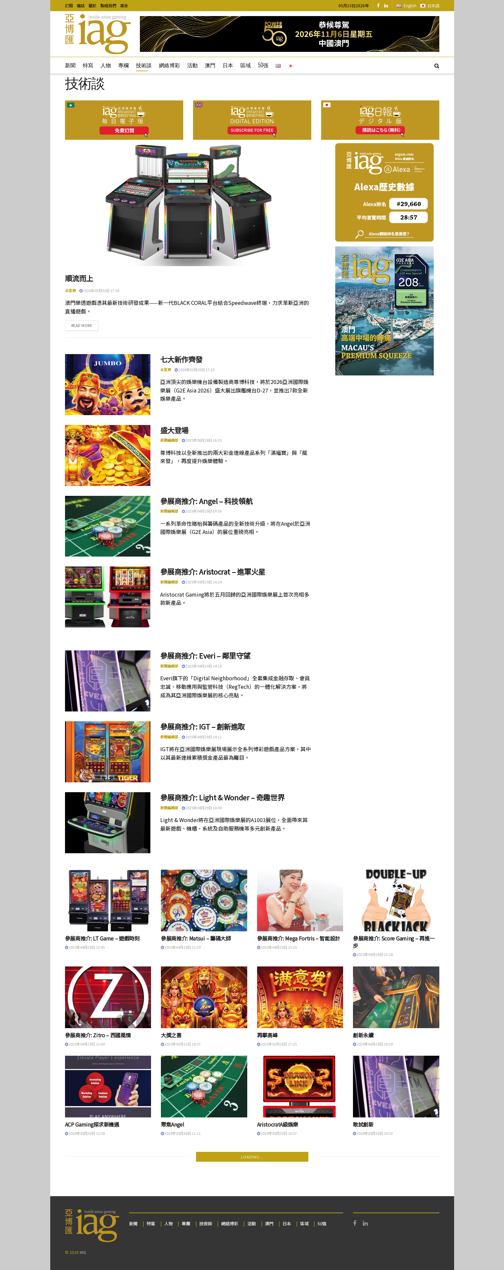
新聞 (70, 65)
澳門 (210, 65)
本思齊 (70, 290)
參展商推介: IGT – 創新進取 (202, 726)
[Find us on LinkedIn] (386, 5)
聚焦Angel (172, 1124)
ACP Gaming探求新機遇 (92, 1124)
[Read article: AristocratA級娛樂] (300, 1086)
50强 (263, 65)
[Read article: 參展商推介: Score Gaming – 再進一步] (396, 900)
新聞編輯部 (169, 440)
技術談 (144, 65)
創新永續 (363, 1035)
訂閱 (69, 5)
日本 (228, 65)
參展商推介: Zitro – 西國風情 (98, 1035)
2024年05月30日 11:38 (85, 1133)
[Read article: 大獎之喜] (204, 997)
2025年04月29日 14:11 (202, 736)
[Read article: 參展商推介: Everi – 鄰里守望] (107, 680)
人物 (105, 65)
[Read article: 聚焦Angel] (204, 1086)
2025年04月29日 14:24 (202, 581)
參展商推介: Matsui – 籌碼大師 (196, 938)
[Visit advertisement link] (289, 34)
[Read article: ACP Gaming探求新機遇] (108, 1086)
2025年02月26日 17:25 (277, 1044)
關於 (93, 5)
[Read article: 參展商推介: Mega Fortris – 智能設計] (300, 900)
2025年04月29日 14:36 (202, 511)
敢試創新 (363, 1124)
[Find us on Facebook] (378, 5)
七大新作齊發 (181, 359)
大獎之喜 (171, 1035)
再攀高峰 (267, 1035)
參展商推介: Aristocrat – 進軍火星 (212, 571)
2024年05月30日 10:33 (373, 1133)
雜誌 (81, 5)
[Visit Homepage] (98, 34)
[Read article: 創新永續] (396, 997)
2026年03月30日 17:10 (194, 369)
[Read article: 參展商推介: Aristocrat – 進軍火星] (107, 596)
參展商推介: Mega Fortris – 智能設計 (298, 938)
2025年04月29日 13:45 (85, 947)
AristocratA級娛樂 (277, 1124)
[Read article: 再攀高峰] (300, 997)
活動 (192, 65)
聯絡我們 (108, 5)
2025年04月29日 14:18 (202, 665)
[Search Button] (436, 65)
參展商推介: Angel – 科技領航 (206, 501)
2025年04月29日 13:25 (277, 947)
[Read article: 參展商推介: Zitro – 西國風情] (108, 997)
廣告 (124, 5)
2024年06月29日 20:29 (373, 1044)
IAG (83, 1252)
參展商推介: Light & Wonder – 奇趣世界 (222, 797)
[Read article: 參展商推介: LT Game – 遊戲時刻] (108, 900)
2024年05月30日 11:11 (181, 1133)
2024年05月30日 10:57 (277, 1133)
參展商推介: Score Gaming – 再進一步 (394, 941)
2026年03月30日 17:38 (99, 290)
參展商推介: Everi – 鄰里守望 (205, 655)
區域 (245, 65)
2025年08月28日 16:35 (202, 440)
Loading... (252, 1156)
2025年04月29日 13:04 (85, 1044)
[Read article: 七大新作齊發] (107, 384)
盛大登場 (174, 430)
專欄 (123, 65)
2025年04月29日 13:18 (373, 954)
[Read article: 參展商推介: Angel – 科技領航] (107, 526)
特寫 (88, 65)
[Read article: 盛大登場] (107, 455)
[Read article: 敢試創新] (396, 1086)
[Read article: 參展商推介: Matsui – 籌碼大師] (204, 900)
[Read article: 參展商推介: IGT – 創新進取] (107, 751)
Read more (85, 325)
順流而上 (79, 278)
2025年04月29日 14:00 (202, 807)
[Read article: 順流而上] (188, 204)
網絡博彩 (169, 65)
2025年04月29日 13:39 (181, 947)
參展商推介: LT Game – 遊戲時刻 (102, 938)
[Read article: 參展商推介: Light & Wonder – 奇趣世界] (107, 822)
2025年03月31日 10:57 (181, 1044)
